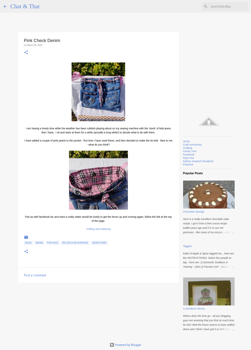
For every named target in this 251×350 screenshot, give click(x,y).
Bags (28, 243)
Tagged (187, 246)
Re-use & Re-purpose (75, 243)
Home (186, 141)
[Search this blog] (228, 6)
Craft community (192, 144)
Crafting (187, 147)
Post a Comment (35, 275)
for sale (52, 243)
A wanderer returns (194, 308)
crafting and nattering (98, 229)
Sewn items (99, 243)
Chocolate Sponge (193, 211)
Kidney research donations (198, 161)
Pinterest (188, 164)
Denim (39, 243)
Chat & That (25, 6)
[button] (26, 52)
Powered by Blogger (125, 344)
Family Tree (190, 151)
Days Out (188, 157)
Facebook (188, 154)
